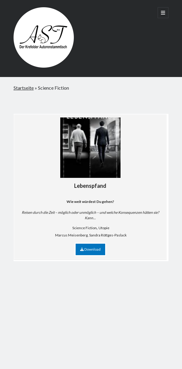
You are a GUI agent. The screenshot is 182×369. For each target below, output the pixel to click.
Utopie (104, 228)
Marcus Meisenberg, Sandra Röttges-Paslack (91, 235)
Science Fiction (84, 228)
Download (90, 249)
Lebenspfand (90, 153)
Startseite (24, 88)
